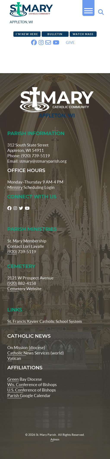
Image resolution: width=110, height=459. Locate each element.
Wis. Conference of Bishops (32, 384)
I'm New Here (27, 34)
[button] (88, 9)
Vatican (14, 358)
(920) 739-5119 (21, 251)
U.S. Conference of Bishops (31, 390)
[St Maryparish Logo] (55, 103)
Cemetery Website (24, 288)
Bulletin (55, 34)
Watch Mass (83, 34)
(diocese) (36, 347)
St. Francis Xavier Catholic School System (44, 321)
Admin (54, 439)
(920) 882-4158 (21, 283)
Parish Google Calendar (29, 395)
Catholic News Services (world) (35, 353)
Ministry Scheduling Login (31, 187)
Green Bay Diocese (24, 379)
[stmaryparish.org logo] (42, 14)
